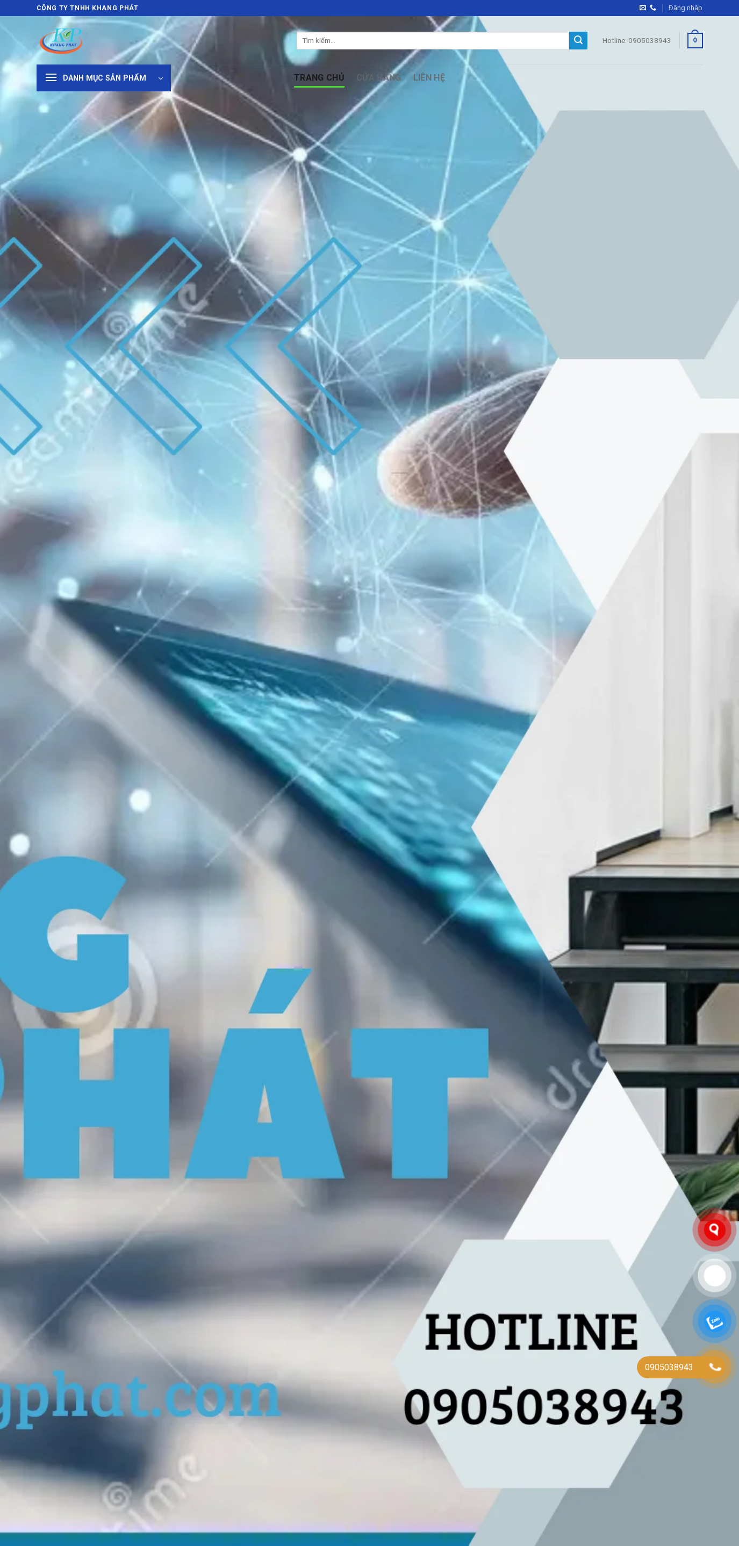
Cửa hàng (378, 78)
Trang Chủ (319, 78)
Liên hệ (429, 78)
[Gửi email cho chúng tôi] (643, 8)
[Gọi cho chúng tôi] (653, 8)
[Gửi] (578, 41)
